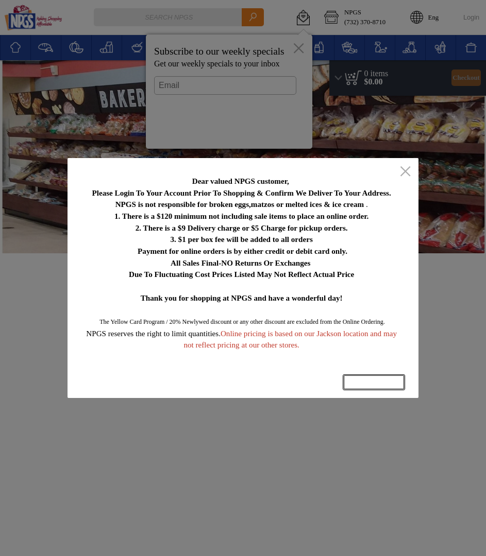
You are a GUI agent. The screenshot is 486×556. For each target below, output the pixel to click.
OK (374, 382)
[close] (405, 172)
